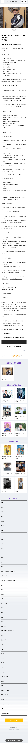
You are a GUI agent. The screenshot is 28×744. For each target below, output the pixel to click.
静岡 (2, 567)
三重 (2, 544)
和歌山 (2, 594)
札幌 (2, 608)
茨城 (2, 502)
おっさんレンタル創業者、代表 (8, 580)
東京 (2, 516)
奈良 (2, 557)
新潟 (2, 621)
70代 (2, 672)
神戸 (2, 539)
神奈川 (2, 521)
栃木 (2, 507)
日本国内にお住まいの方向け (14, 346)
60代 (2, 667)
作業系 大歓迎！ (5, 690)
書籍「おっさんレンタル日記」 (8, 576)
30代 (2, 658)
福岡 (2, 589)
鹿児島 (2, 681)
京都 (2, 530)
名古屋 (2, 525)
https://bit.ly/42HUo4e (16, 279)
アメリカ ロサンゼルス (6, 704)
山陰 (2, 585)
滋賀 (2, 548)
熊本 (2, 685)
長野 (2, 612)
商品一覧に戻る (14, 720)
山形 (2, 708)
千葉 (2, 512)
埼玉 (2, 562)
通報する (25, 350)
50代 (2, 663)
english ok (4, 603)
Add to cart (14, 342)
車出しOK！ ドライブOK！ (7, 631)
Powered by (14, 729)
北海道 (2, 635)
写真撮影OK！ (4, 699)
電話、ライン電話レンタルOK (8, 571)
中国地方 (3, 649)
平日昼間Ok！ (4, 695)
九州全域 (3, 626)
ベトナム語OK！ (5, 713)
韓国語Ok (3, 640)
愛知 (2, 617)
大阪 (2, 535)
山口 (2, 599)
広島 (2, 644)
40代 (2, 653)
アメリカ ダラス (5, 676)
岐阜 (2, 553)
